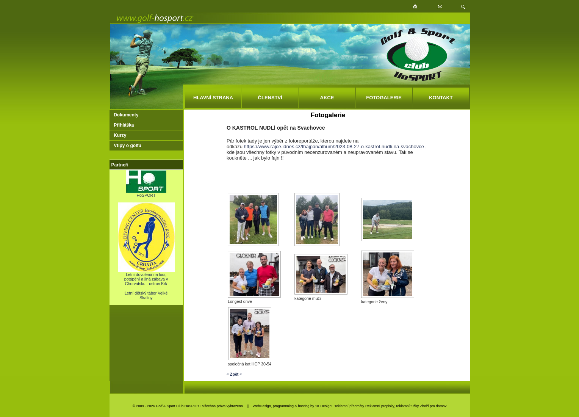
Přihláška (124, 125)
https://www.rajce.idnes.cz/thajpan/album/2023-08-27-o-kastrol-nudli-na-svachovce (334, 146)
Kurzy (120, 135)
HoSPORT (146, 193)
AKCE (327, 97)
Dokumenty (126, 115)
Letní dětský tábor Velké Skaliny (146, 295)
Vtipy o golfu (127, 145)
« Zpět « (234, 374)
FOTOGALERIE (384, 97)
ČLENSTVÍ (270, 97)
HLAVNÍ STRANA (213, 97)
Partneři (119, 165)
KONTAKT (441, 97)
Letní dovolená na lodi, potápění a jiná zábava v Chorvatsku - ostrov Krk (146, 277)
